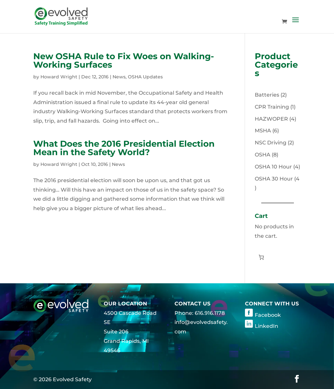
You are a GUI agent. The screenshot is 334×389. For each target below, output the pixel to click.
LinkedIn (266, 326)
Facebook (268, 315)
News (119, 77)
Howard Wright (58, 77)
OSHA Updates (145, 77)
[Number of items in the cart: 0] (261, 257)
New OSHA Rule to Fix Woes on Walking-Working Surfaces (123, 60)
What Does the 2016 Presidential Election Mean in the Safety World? (124, 148)
